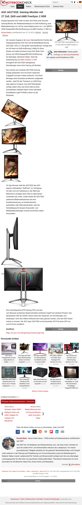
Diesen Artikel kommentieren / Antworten (18, 402)
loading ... (49, 70)
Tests (12, 6)
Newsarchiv (35, 471)
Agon (28, 40)
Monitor (5, 35)
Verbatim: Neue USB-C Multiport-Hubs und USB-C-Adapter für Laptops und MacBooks (12, 415)
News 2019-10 (44, 471)
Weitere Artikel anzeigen (40, 391)
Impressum (15, 499)
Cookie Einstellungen (52, 499)
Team (22, 499)
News (20, 6)
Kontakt (40, 499)
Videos (28, 6)
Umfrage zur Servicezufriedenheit (66, 55)
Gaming (45, 33)
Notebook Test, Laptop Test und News (13, 471)
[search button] (72, 2)
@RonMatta (74, 465)
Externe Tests (58, 6)
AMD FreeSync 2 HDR (28, 60)
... (79, 6)
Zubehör (38, 33)
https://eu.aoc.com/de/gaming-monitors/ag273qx (25, 333)
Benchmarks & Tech (42, 6)
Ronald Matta (6, 33)
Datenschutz (30, 499)
